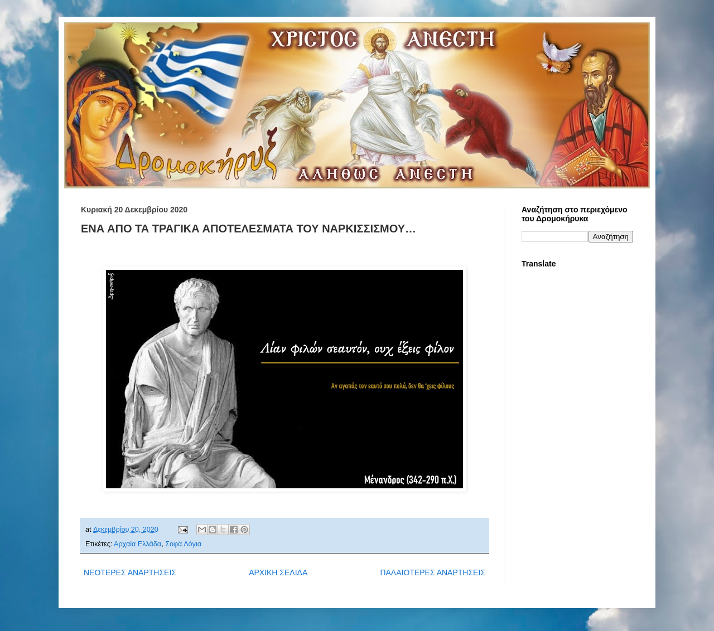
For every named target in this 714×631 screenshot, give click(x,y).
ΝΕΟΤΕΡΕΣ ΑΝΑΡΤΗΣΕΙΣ (130, 572)
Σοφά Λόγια (183, 544)
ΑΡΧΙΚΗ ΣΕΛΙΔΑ (278, 572)
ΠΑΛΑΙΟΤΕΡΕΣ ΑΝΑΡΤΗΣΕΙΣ (432, 572)
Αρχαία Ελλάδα (137, 544)
